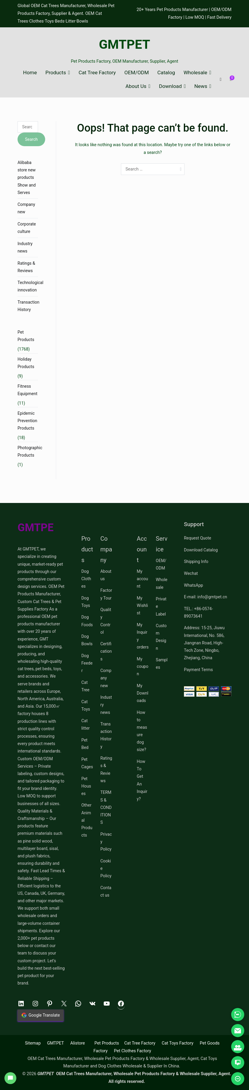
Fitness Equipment (27, 390)
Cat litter (85, 724)
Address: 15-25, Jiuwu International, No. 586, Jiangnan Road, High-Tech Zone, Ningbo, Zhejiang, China (204, 642)
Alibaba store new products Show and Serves (27, 177)
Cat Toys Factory (177, 1043)
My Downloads (142, 693)
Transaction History (29, 306)
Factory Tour (106, 594)
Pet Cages (87, 763)
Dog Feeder (87, 663)
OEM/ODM (136, 72)
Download (170, 86)
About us (105, 575)
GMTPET (124, 44)
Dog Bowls (87, 640)
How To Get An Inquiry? (142, 780)
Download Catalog (201, 550)
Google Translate (40, 1015)
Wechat (191, 573)
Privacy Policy (106, 841)
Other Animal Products (86, 820)
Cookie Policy (106, 868)
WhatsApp (193, 585)
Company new (26, 208)
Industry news (25, 247)
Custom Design (161, 637)
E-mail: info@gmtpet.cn (205, 596)
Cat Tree (85, 686)
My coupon (142, 666)
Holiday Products (26, 363)
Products (55, 72)
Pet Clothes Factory (132, 1050)
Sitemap (33, 1043)
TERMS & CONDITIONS (106, 807)
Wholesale (195, 72)
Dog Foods (87, 621)
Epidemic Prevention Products (27, 420)
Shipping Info (196, 561)
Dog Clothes (86, 579)
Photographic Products (30, 451)
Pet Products (26, 336)
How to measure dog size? (142, 731)
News (200, 86)
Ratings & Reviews (26, 267)
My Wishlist (142, 605)
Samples (161, 663)
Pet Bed (85, 744)
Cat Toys (85, 705)
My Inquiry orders (143, 636)
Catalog (166, 72)
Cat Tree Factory (97, 72)
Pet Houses (86, 786)
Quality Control (105, 621)
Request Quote (197, 538)
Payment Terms (198, 669)
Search (31, 139)
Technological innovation (30, 286)
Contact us (105, 891)
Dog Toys (85, 602)
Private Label (161, 606)
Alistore (77, 1043)
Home (30, 72)
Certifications (106, 651)
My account (142, 579)
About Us (135, 86)
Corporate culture (27, 228)
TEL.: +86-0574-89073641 (198, 612)
